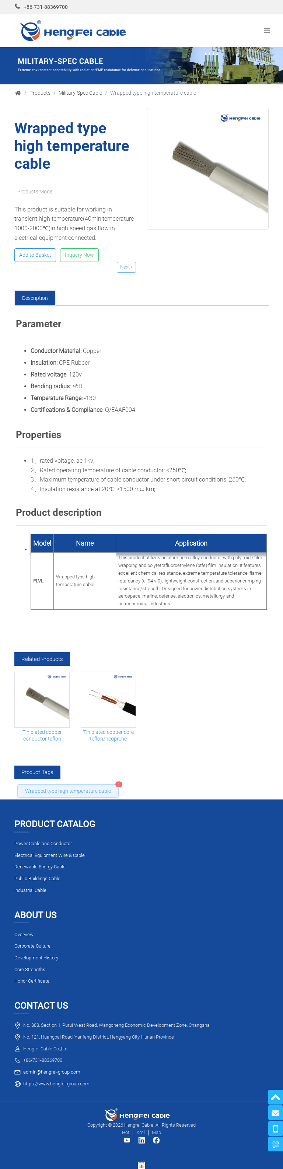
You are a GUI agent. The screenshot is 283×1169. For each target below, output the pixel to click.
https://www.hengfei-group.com (56, 1083)
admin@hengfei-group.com (51, 1072)
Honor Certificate (31, 981)
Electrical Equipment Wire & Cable (49, 855)
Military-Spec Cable (80, 93)
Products (39, 93)
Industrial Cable (30, 890)
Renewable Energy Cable (40, 866)
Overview (24, 934)
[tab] (35, 298)
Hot (125, 1132)
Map (156, 1132)
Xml (140, 1132)
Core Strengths (29, 969)
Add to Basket (35, 255)
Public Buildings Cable (37, 878)
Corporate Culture (32, 946)
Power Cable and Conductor (43, 843)
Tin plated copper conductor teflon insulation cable (42, 735)
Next (126, 267)
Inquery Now (79, 255)
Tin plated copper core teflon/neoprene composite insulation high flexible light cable (108, 735)
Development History (36, 957)
